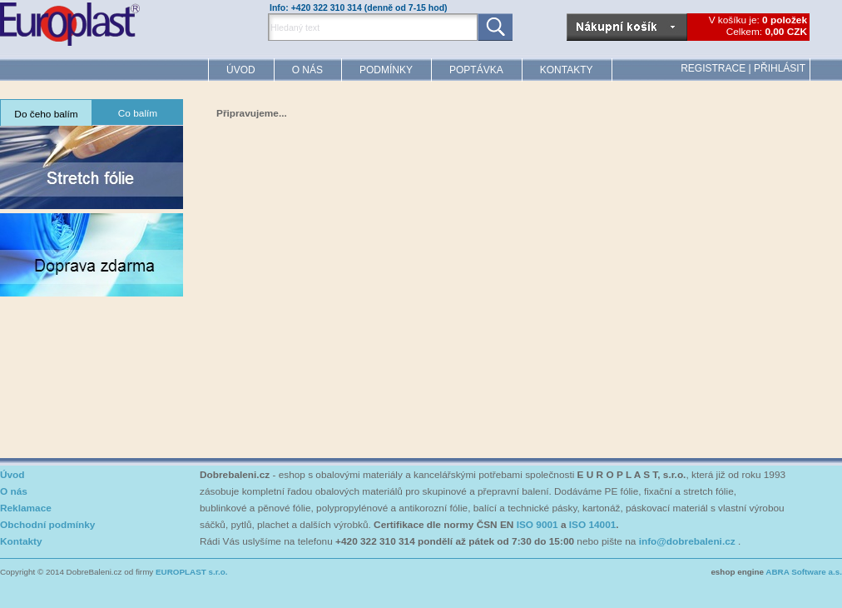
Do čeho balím (45, 114)
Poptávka (476, 70)
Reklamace (26, 508)
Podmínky (386, 70)
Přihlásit (779, 68)
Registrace (713, 68)
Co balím (137, 113)
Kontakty (566, 70)
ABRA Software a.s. (803, 571)
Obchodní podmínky (47, 525)
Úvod (240, 70)
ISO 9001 (537, 525)
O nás (307, 70)
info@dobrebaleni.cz (687, 541)
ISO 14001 (593, 525)
